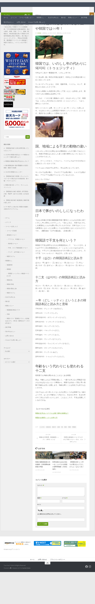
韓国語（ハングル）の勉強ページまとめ (18, 287)
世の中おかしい (9, 22)
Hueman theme (26, 580)
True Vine (11, 8)
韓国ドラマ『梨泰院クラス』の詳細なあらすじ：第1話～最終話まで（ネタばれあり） (17, 333)
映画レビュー (72, 17)
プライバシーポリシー (57, 571)
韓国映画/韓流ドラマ (13, 322)
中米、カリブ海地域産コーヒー (18, 260)
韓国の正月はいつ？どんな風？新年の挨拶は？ (53, 425)
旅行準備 (84, 17)
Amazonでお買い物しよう (36, 22)
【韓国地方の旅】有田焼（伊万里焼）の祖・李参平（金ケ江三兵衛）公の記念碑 (16, 206)
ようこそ (14, 17)
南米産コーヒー (13, 255)
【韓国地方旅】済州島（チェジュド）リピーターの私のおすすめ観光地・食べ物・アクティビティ (16, 191)
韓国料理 (9, 277)
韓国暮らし (40, 17)
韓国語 (74, 439)
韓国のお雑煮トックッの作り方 (47, 430)
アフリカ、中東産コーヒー (16, 251)
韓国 (69, 439)
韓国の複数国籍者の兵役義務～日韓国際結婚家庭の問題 (42, 476)
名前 (39, 510)
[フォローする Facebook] (26, 27)
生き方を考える (53, 17)
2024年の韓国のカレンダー (13, 184)
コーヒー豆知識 (12, 243)
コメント (40, 497)
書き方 (54, 439)
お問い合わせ (21, 22)
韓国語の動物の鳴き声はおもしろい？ (17, 173)
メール (64, 510)
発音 (65, 439)
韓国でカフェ (11, 268)
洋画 (8, 326)
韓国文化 (38, 27)
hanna (39, 45)
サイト (39, 516)
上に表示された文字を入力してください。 (49, 526)
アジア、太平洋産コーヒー (16, 264)
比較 (59, 439)
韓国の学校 (10, 296)
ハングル (42, 439)
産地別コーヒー (12, 247)
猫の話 (63, 17)
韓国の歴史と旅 (12, 300)
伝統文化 (48, 439)
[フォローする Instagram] (29, 27)
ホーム (6, 17)
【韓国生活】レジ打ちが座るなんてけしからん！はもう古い (77, 476)
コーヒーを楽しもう (26, 17)
